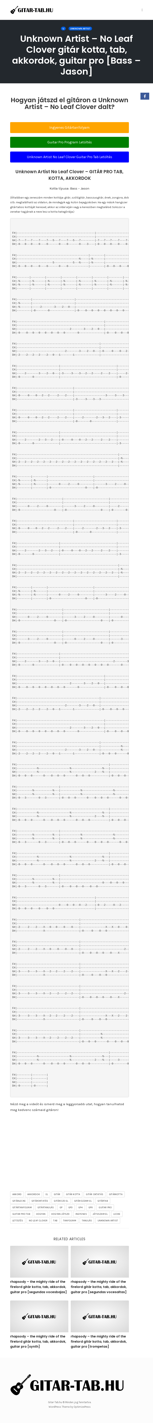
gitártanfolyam (22, 1207)
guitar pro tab (21, 1214)
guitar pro (105, 1207)
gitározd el (61, 1200)
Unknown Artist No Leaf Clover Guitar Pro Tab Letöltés (69, 157)
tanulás (87, 1220)
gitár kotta (73, 1194)
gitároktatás (39, 1200)
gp (61, 1207)
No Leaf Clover (38, 1220)
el (47, 1194)
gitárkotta (116, 1194)
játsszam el (100, 1214)
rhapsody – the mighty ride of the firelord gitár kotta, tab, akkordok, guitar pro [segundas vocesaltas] (99, 1286)
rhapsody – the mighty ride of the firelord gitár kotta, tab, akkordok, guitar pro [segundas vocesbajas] (38, 1286)
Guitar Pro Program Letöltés (69, 142)
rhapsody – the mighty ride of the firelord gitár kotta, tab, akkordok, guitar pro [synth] (38, 1341)
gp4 (80, 1207)
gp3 (70, 1207)
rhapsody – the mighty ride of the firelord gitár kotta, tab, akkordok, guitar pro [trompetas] (99, 1341)
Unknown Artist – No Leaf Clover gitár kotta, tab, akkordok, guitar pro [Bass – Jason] (76, 55)
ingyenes (81, 1214)
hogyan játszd (60, 1214)
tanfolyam (69, 1220)
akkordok (33, 1194)
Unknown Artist (80, 28)
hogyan (40, 1214)
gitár (57, 1194)
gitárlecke (19, 1200)
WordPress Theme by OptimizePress (70, 1406)
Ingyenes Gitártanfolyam (69, 127)
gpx (90, 1207)
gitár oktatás (94, 1194)
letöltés (17, 1220)
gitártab (102, 1200)
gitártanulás (45, 1207)
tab (55, 1220)
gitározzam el (83, 1200)
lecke (116, 1214)
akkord (17, 1194)
